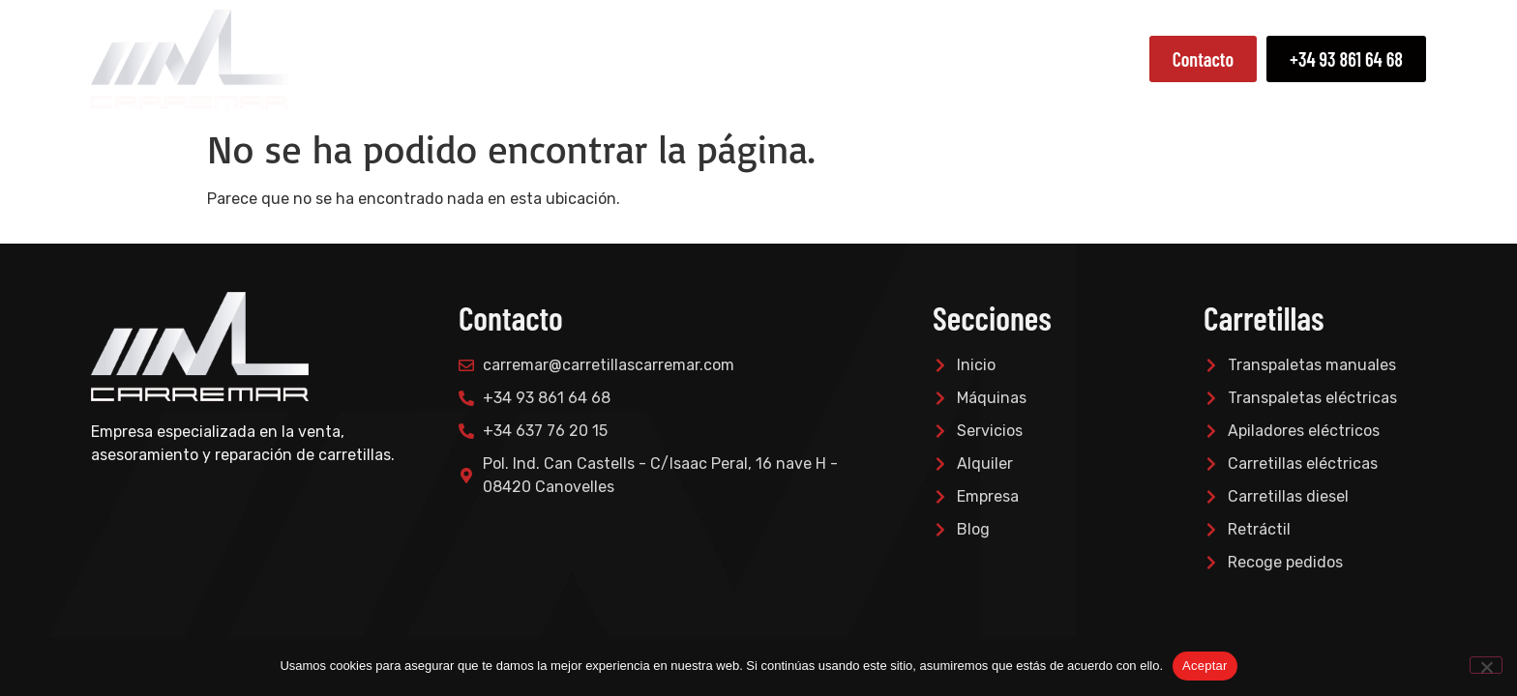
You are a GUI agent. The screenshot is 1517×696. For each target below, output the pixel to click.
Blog (1116, 59)
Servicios (937, 59)
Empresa (718, 59)
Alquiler (1035, 59)
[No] (1486, 665)
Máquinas (826, 59)
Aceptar (1205, 665)
